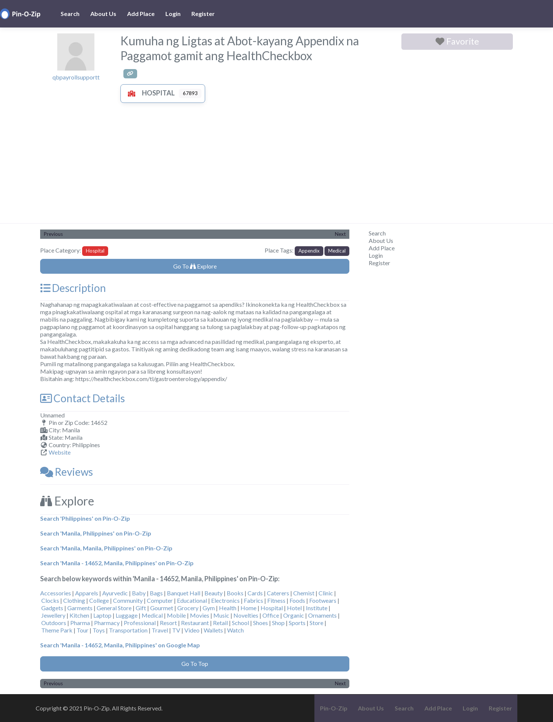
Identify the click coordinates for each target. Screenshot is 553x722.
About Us (103, 13)
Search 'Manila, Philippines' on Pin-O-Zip (95, 533)
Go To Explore (195, 266)
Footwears (322, 600)
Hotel (294, 607)
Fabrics (253, 600)
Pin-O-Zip (333, 708)
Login (173, 13)
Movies (199, 615)
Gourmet (161, 607)
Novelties (245, 615)
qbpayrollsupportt (76, 77)
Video (192, 630)
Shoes (260, 622)
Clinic (325, 592)
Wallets (213, 630)
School (240, 622)
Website (60, 452)
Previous (53, 234)
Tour (82, 630)
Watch (235, 630)
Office (270, 615)
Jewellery (53, 615)
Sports (297, 622)
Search (70, 13)
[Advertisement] (276, 167)
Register (203, 13)
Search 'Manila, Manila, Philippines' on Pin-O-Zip (106, 548)
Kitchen (79, 615)
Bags (156, 592)
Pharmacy (107, 622)
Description (73, 288)
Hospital (149, 93)
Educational (192, 600)
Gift (141, 607)
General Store (114, 607)
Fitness (276, 600)
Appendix (309, 251)
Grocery (187, 607)
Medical (337, 251)
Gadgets (52, 607)
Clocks (50, 600)
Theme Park (56, 630)
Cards (255, 592)
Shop (278, 622)
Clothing (74, 600)
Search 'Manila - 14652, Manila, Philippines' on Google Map (120, 644)
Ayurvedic (115, 592)
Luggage (127, 615)
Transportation (128, 630)
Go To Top (194, 663)
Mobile (176, 615)
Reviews (66, 471)
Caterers (278, 592)
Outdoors (53, 622)
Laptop (102, 615)
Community (128, 600)
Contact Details (82, 398)
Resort (168, 622)
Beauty (213, 592)
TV (176, 630)
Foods (297, 600)
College (99, 600)
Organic (293, 615)
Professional (140, 622)
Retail (220, 622)
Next (340, 234)
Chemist (303, 592)
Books (235, 592)
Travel (160, 630)
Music (221, 615)
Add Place (141, 13)
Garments (80, 607)
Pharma (80, 622)
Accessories (55, 592)
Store (316, 622)
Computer (160, 600)
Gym (209, 607)
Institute (316, 607)
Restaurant (195, 622)
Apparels (86, 592)
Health (227, 607)
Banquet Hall (183, 592)
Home (248, 607)
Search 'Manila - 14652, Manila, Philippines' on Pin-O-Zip (117, 562)
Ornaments (322, 615)
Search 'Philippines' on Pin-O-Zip (85, 518)
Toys (99, 630)
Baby (139, 592)
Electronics (225, 600)
